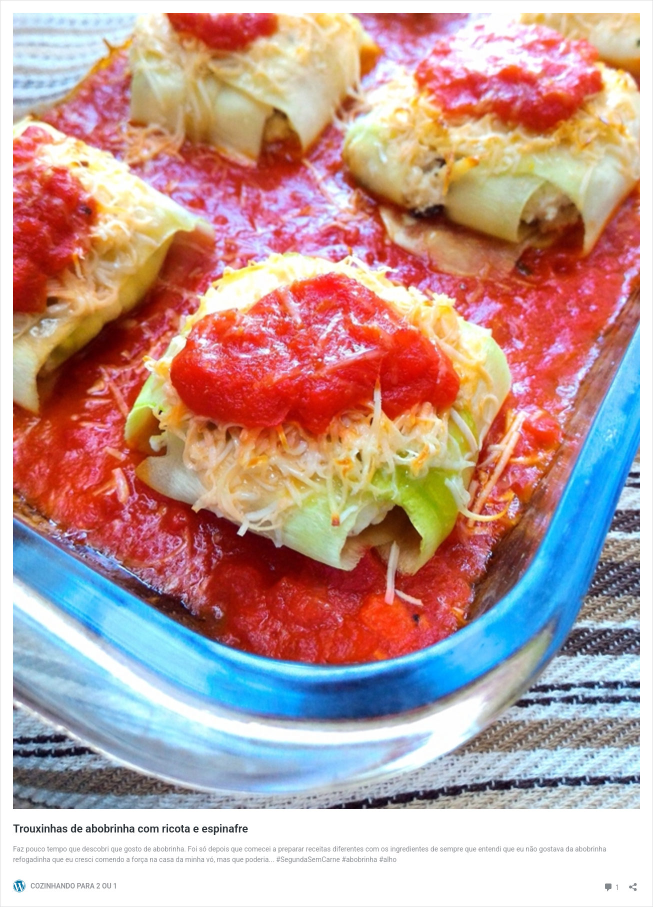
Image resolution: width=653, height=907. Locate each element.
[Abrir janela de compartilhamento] (633, 884)
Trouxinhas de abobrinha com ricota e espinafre (130, 828)
